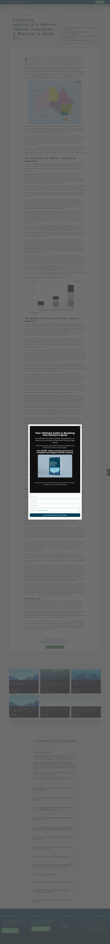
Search (102, 7)
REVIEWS (103, 920)
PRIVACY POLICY (101, 922)
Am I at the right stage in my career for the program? (53, 882)
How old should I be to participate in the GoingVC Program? (52, 799)
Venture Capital (101, 932)
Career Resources (101, 926)
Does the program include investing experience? (51, 857)
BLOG (80, 920)
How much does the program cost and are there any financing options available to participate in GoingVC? (53, 828)
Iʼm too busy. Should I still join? (45, 874)
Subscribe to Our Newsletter (55, 647)
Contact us (10, 931)
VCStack (63, 920)
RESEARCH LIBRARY (88, 920)
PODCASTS (97, 920)
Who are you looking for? (42, 752)
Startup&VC (64, 922)
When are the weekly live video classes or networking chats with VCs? (53, 819)
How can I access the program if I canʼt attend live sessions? (52, 901)
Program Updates (101, 929)
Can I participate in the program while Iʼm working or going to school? (53, 789)
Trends (93, 932)
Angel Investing (90, 926)
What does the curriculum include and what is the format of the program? (52, 848)
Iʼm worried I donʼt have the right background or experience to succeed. (51, 891)
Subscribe (41, 929)
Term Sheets (86, 932)
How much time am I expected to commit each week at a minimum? (54, 838)
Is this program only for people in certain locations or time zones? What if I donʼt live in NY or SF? (53, 866)
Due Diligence (90, 929)
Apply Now (99, 2)
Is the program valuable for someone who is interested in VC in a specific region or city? (53, 809)
